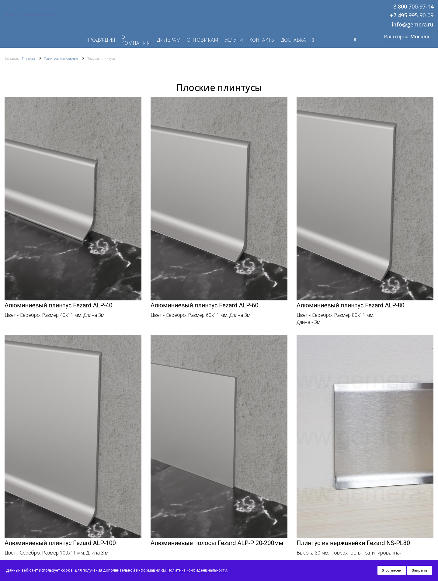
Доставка (293, 40)
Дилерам (169, 40)
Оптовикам (202, 40)
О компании (136, 39)
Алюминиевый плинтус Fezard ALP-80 (351, 305)
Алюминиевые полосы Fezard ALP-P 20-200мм (217, 543)
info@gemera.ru (412, 25)
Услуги (233, 40)
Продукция (100, 40)
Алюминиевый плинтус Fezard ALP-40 (59, 305)
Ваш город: (406, 36)
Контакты (262, 40)
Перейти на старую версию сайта (30, 14)
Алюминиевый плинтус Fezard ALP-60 (205, 305)
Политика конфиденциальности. (198, 570)
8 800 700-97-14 (413, 7)
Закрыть (419, 570)
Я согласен (391, 570)
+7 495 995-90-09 (411, 15)
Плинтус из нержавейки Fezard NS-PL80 (353, 543)
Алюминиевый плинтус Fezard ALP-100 (60, 543)
